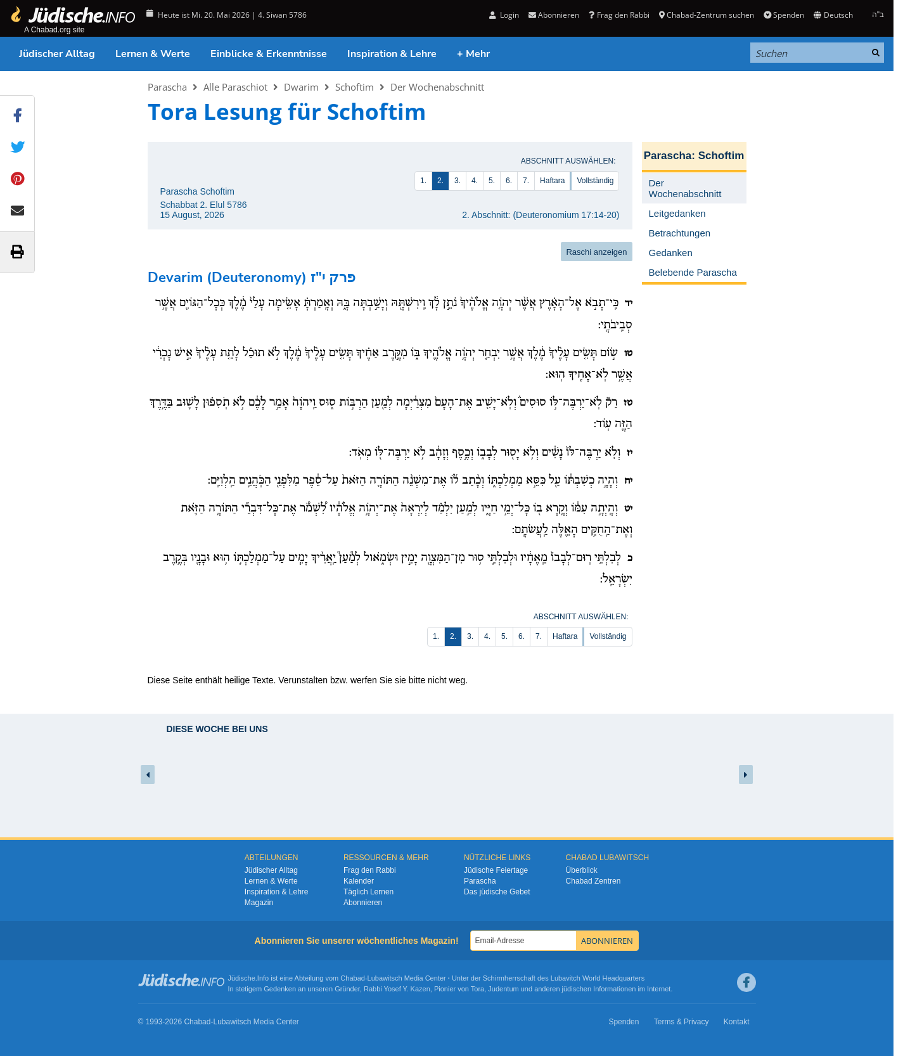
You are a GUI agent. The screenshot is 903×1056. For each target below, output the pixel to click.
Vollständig (595, 180)
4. (474, 180)
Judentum (503, 989)
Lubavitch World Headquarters (597, 978)
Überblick (582, 870)
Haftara (552, 180)
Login (504, 15)
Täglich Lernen (368, 891)
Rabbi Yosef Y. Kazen (397, 989)
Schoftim (354, 86)
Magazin (259, 902)
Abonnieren (553, 15)
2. (440, 180)
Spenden (784, 15)
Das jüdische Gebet (497, 891)
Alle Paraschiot (235, 86)
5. (492, 180)
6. (509, 180)
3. (457, 180)
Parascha (167, 86)
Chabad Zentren (593, 881)
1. (423, 180)
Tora (477, 989)
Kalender (358, 881)
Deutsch (833, 15)
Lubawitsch (385, 978)
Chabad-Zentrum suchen (706, 15)
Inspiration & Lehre (392, 54)
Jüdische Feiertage (496, 870)
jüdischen (576, 989)
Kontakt (737, 1021)
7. (526, 180)
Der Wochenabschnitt (437, 86)
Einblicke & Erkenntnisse (268, 54)
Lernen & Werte (152, 54)
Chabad (352, 978)
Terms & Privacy (681, 1021)
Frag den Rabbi (619, 15)
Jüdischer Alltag (57, 54)
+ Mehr (473, 54)
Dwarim (301, 86)
